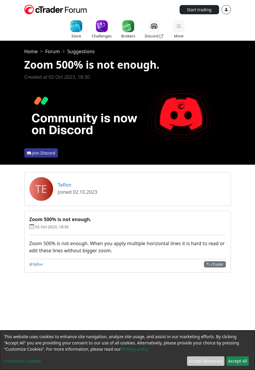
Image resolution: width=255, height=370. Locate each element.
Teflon (65, 185)
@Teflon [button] (36, 264)
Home (31, 51)
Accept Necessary (206, 361)
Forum (52, 51)
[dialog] (127, 350)
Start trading (199, 9)
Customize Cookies (22, 361)
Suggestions (81, 51)
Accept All (237, 361)
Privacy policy (135, 349)
